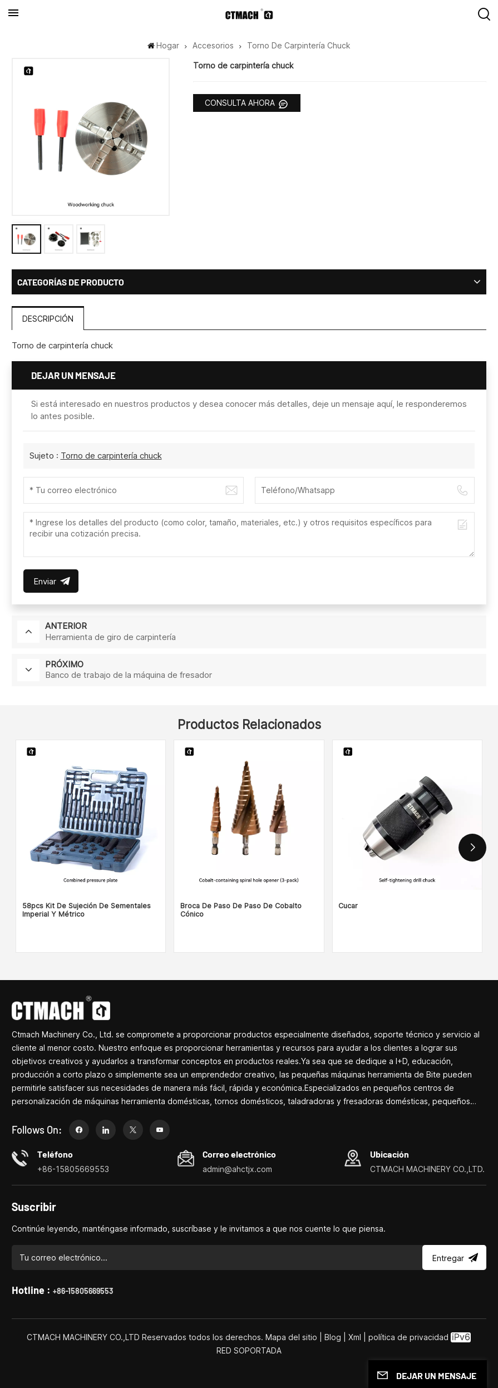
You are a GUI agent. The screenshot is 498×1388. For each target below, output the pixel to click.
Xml (354, 1337)
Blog (332, 1337)
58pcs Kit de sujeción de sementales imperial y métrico (86, 910)
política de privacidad (408, 1337)
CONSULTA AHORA (241, 102)
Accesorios (213, 45)
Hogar (163, 45)
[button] (472, 848)
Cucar (348, 906)
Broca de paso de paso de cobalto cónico (241, 910)
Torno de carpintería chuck (111, 455)
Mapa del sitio (292, 1337)
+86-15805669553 (83, 1291)
